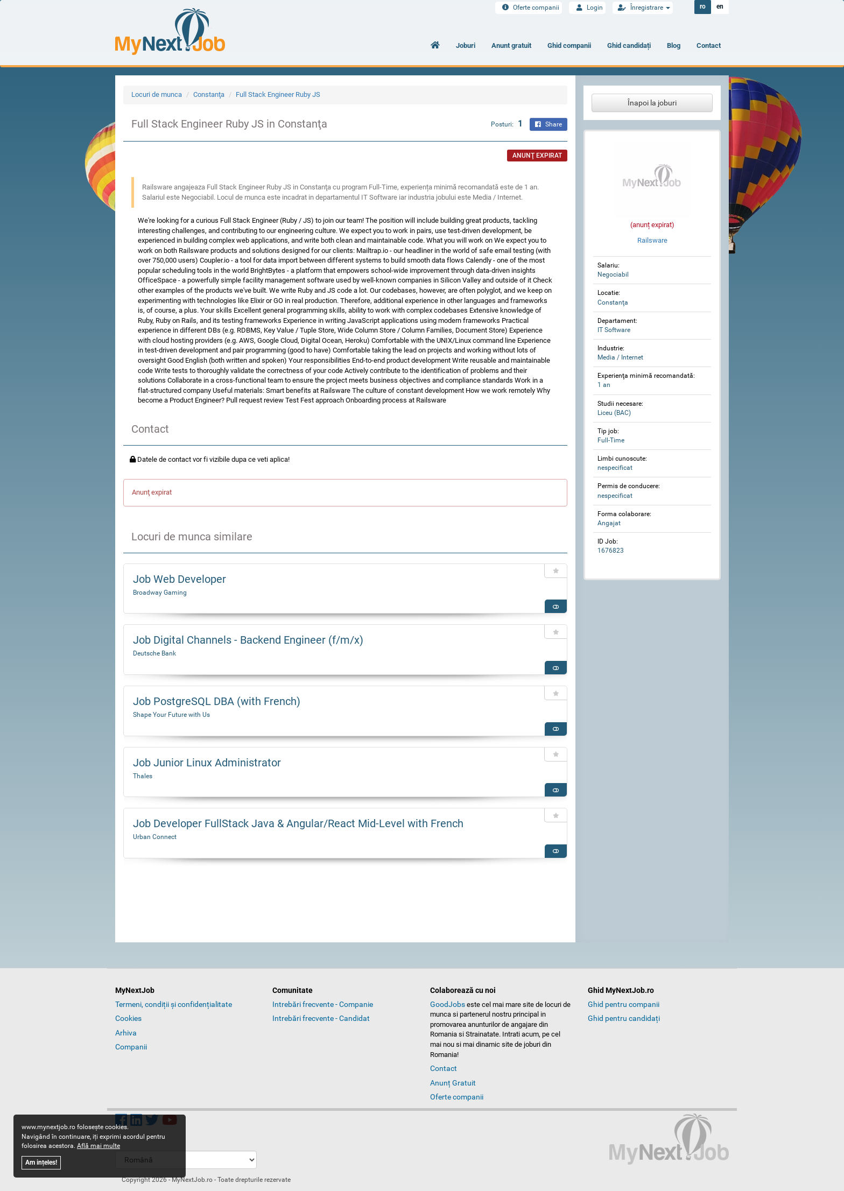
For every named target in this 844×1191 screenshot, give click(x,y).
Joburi (465, 45)
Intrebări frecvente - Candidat (321, 1018)
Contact (709, 45)
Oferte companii (528, 7)
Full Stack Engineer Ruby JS (278, 94)
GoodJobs (447, 1004)
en (719, 7)
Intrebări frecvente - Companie (322, 1004)
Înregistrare (642, 7)
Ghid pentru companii (623, 1004)
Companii (131, 1046)
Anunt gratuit (511, 45)
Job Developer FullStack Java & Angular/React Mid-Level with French (298, 823)
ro (703, 7)
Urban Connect (155, 837)
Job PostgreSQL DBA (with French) (216, 701)
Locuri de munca (156, 94)
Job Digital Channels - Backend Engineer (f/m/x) (248, 639)
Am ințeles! (41, 1162)
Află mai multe (98, 1146)
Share (548, 124)
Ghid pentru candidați (624, 1018)
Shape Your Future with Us (171, 714)
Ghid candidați (629, 45)
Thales (142, 776)
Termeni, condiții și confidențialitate (173, 1004)
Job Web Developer (179, 579)
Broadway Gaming (160, 592)
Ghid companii (569, 45)
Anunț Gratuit (453, 1083)
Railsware (652, 240)
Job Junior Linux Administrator (207, 762)
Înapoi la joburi (652, 102)
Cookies (128, 1018)
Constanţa (208, 94)
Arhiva (126, 1032)
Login (587, 7)
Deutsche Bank (154, 653)
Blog (673, 45)
